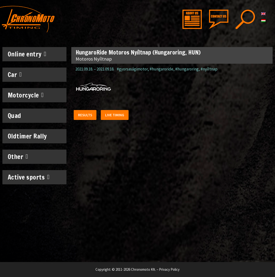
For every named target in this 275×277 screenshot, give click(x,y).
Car (15, 74)
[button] (85, 115)
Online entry (27, 54)
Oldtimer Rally (27, 136)
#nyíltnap (209, 69)
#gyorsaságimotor (132, 69)
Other (18, 156)
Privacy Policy (169, 269)
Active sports (29, 177)
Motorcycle (26, 95)
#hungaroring (187, 69)
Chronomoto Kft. (143, 269)
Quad (14, 115)
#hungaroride (161, 69)
